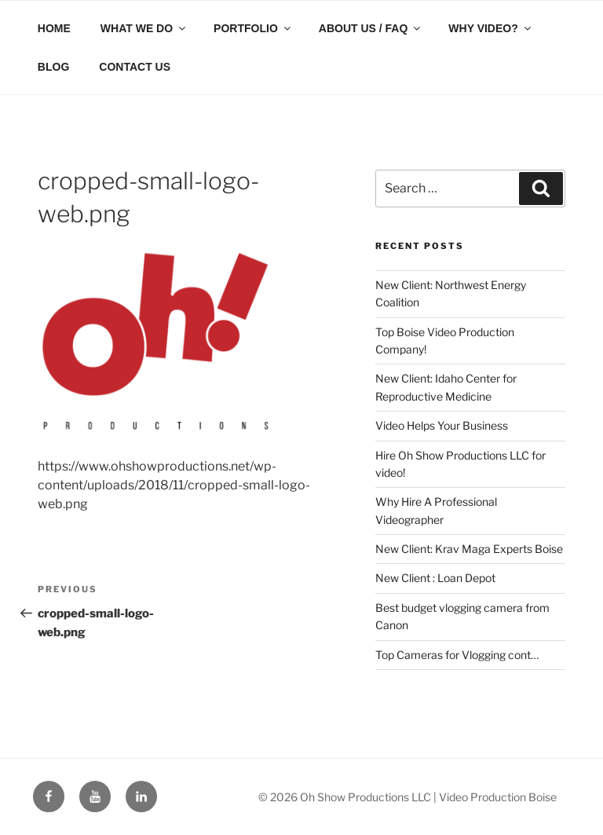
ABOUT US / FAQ (371, 28)
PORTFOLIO (253, 28)
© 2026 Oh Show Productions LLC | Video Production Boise (407, 797)
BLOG (53, 66)
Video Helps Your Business (441, 425)
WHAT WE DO (144, 28)
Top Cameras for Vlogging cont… (457, 654)
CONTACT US (134, 66)
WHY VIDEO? (490, 28)
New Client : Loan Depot (435, 577)
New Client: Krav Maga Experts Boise (469, 548)
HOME (54, 28)
